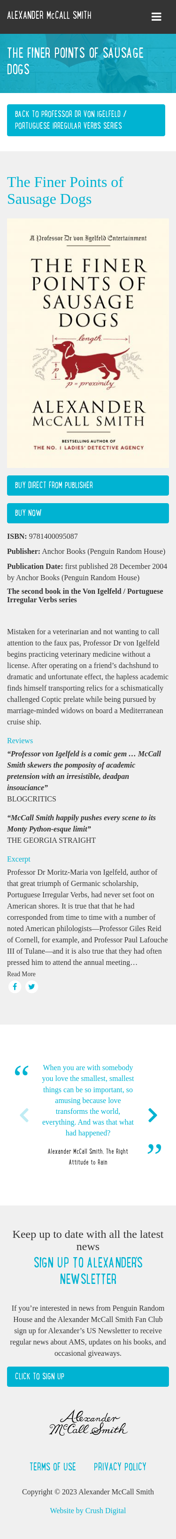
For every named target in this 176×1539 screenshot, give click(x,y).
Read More (21, 974)
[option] (88, 1115)
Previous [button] (23, 1115)
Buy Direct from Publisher (54, 485)
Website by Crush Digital (88, 1511)
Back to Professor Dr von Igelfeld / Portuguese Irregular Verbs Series (71, 120)
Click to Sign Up (39, 1376)
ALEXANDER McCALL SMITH (49, 15)
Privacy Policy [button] (120, 1466)
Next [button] (152, 1115)
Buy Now (28, 513)
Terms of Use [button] (54, 1466)
